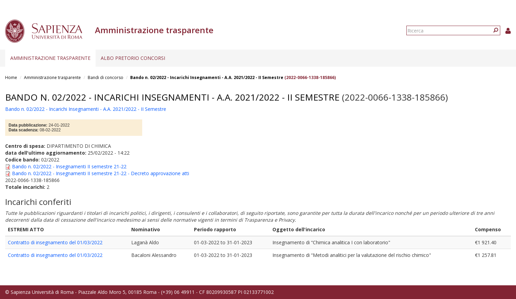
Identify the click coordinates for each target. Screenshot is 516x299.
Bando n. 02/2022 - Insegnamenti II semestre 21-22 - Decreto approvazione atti (100, 173)
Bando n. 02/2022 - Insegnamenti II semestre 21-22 (69, 166)
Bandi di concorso (105, 77)
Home (11, 77)
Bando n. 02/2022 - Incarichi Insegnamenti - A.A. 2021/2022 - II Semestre (206, 77)
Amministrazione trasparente (50, 58)
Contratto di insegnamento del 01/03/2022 (55, 242)
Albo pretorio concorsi (133, 58)
